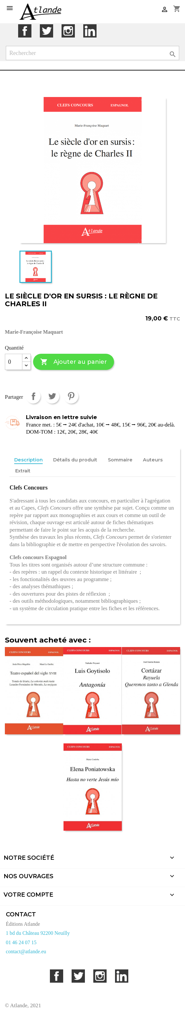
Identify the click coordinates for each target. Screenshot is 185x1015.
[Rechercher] (92, 53)
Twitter (46, 31)
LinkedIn (90, 31)
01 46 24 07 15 (21, 942)
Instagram (68, 31)
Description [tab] (28, 460)
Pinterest (71, 396)
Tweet (52, 396)
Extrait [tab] (22, 471)
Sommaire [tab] (120, 460)
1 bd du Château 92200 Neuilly (38, 933)
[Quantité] (13, 362)
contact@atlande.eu (26, 951)
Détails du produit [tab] (75, 460)
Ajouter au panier (73, 362)
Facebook (24, 31)
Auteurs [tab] (153, 460)
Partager (33, 396)
